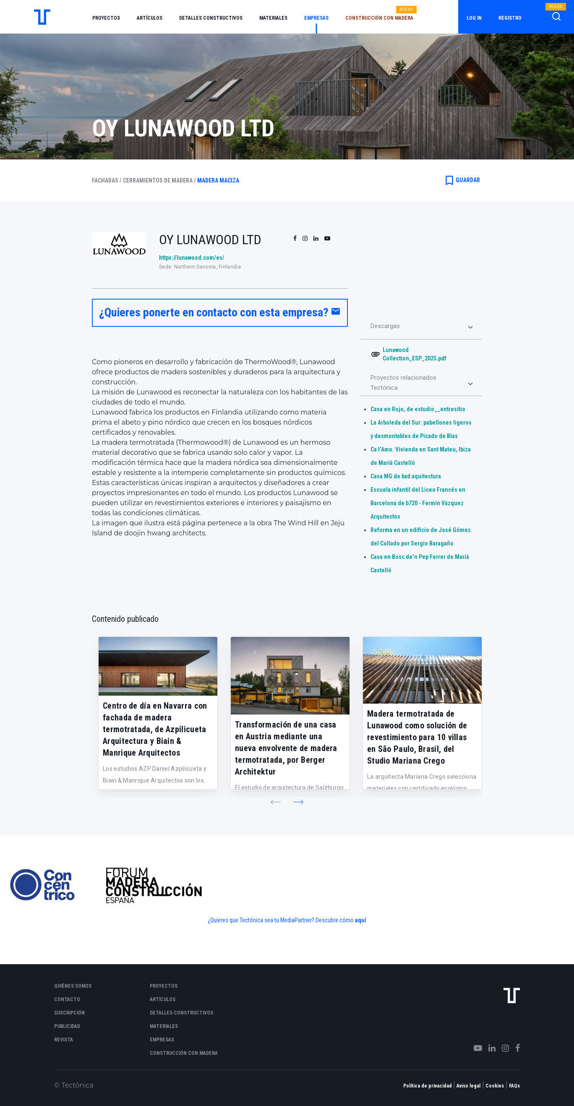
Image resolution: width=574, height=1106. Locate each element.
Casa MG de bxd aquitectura (405, 476)
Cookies (494, 1086)
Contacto (67, 999)
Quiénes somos (72, 986)
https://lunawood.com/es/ (191, 257)
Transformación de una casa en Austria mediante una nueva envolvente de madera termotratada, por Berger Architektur (286, 748)
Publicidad (67, 1026)
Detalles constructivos (211, 18)
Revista (63, 1040)
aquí (360, 920)
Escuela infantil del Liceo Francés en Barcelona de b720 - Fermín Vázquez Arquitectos (417, 503)
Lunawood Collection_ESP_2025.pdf (414, 354)
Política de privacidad (427, 1086)
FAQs (514, 1086)
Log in (474, 18)
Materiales (273, 18)
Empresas (316, 18)
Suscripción (69, 1013)
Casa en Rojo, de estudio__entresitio (417, 409)
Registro (510, 18)
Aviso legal (468, 1086)
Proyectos (106, 18)
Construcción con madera (379, 18)
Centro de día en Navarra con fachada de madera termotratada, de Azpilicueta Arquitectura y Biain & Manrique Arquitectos (155, 729)
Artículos (149, 18)
